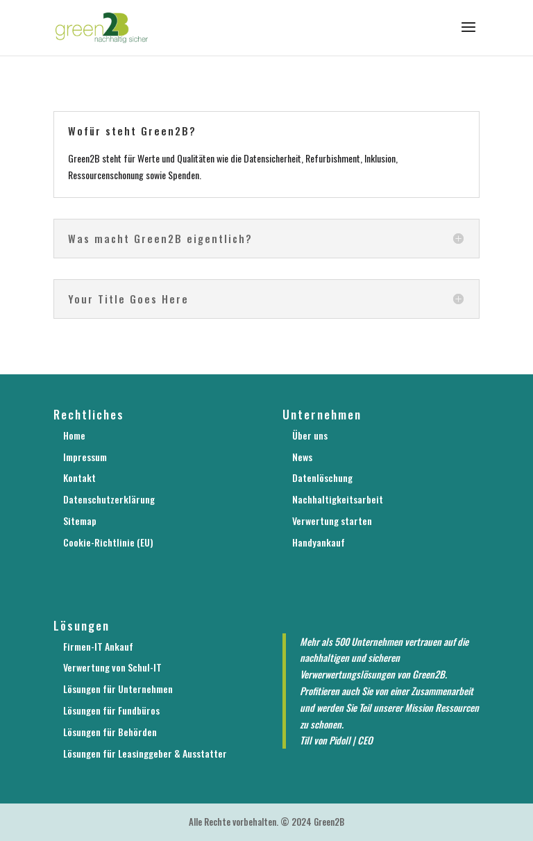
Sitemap (79, 520)
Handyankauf (318, 542)
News (302, 456)
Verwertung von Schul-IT (112, 667)
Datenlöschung (322, 477)
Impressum (85, 456)
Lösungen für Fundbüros (111, 710)
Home (74, 435)
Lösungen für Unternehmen (118, 688)
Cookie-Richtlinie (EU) (108, 542)
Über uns (310, 435)
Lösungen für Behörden (110, 731)
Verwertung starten (332, 520)
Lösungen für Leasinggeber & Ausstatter (145, 753)
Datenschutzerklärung (109, 499)
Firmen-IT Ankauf (98, 646)
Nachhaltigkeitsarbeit (337, 499)
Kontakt (79, 477)
